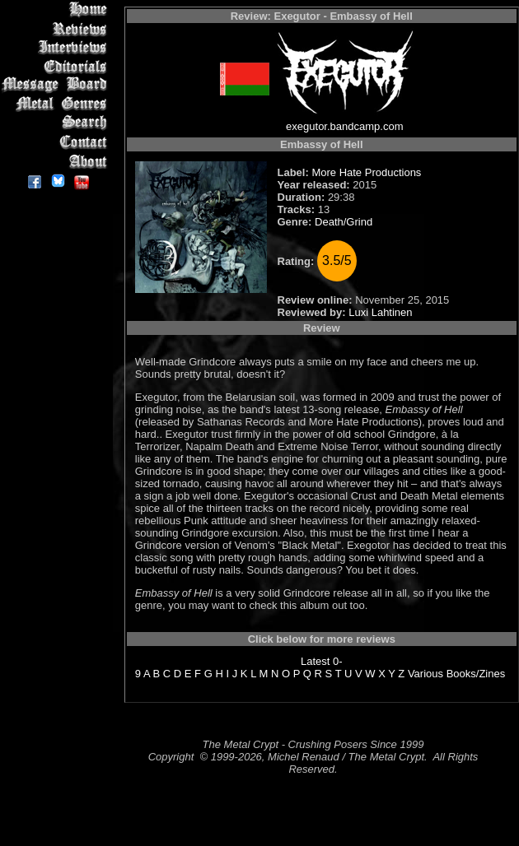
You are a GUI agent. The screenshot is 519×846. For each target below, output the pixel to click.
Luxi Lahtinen (380, 312)
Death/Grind (343, 222)
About (57, 160)
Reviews (57, 28)
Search (57, 123)
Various (425, 673)
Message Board (57, 85)
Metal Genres (57, 104)
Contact (57, 141)
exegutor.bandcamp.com (344, 126)
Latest (315, 661)
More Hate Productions (366, 172)
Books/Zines (476, 673)
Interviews (57, 47)
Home (57, 9)
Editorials (57, 66)
